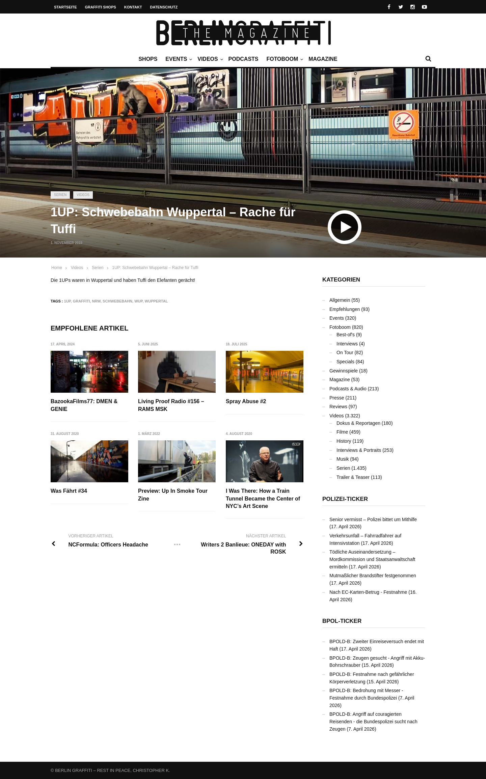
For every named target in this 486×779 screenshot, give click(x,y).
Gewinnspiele (343, 370)
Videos (209, 59)
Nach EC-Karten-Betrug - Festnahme (368, 592)
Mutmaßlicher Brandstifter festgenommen (372, 575)
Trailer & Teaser (353, 477)
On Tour (344, 352)
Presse (336, 397)
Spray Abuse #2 (246, 401)
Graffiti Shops (100, 7)
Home (56, 267)
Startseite (65, 7)
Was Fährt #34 (69, 491)
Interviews (347, 343)
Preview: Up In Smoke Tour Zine (173, 494)
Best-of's (345, 334)
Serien (60, 195)
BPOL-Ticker (341, 621)
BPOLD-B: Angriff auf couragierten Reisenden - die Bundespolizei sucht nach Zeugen (373, 721)
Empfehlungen (344, 309)
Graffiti (81, 301)
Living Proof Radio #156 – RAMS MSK (171, 405)
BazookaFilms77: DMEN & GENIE (84, 405)
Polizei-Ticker (345, 499)
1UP (67, 301)
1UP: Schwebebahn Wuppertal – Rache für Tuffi (155, 267)
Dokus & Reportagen (358, 423)
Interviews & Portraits (358, 450)
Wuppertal (156, 301)
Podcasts (243, 59)
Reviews (338, 406)
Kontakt (133, 7)
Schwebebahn (117, 301)
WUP (138, 301)
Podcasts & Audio (348, 388)
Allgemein (339, 300)
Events (177, 59)
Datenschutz (164, 7)
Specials (345, 361)
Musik (342, 459)
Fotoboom (283, 59)
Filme (342, 432)
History (343, 441)
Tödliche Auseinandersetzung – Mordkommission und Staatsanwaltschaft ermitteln (372, 559)
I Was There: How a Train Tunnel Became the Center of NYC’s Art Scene (263, 498)
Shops (147, 59)
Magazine (322, 59)
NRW (96, 301)
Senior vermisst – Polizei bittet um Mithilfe (373, 519)
